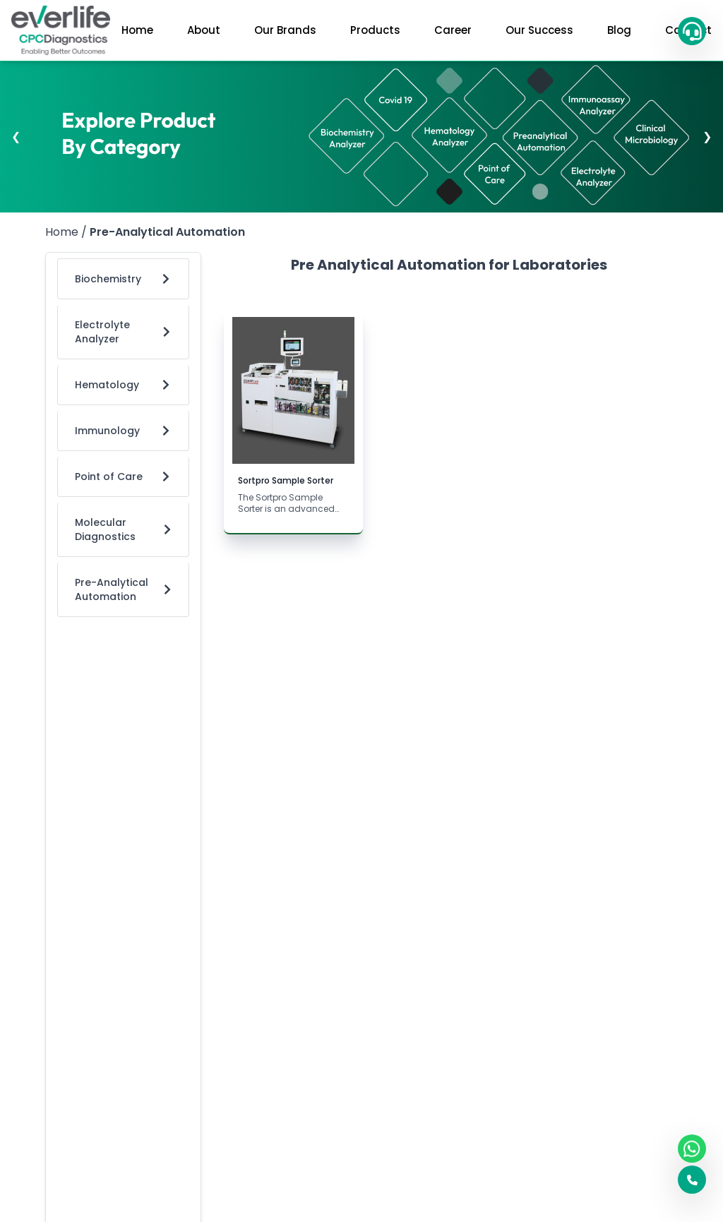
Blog (619, 30)
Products (375, 30)
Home (137, 30)
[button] (692, 31)
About (203, 30)
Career (453, 30)
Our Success (539, 30)
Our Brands (285, 30)
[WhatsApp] (692, 1148)
